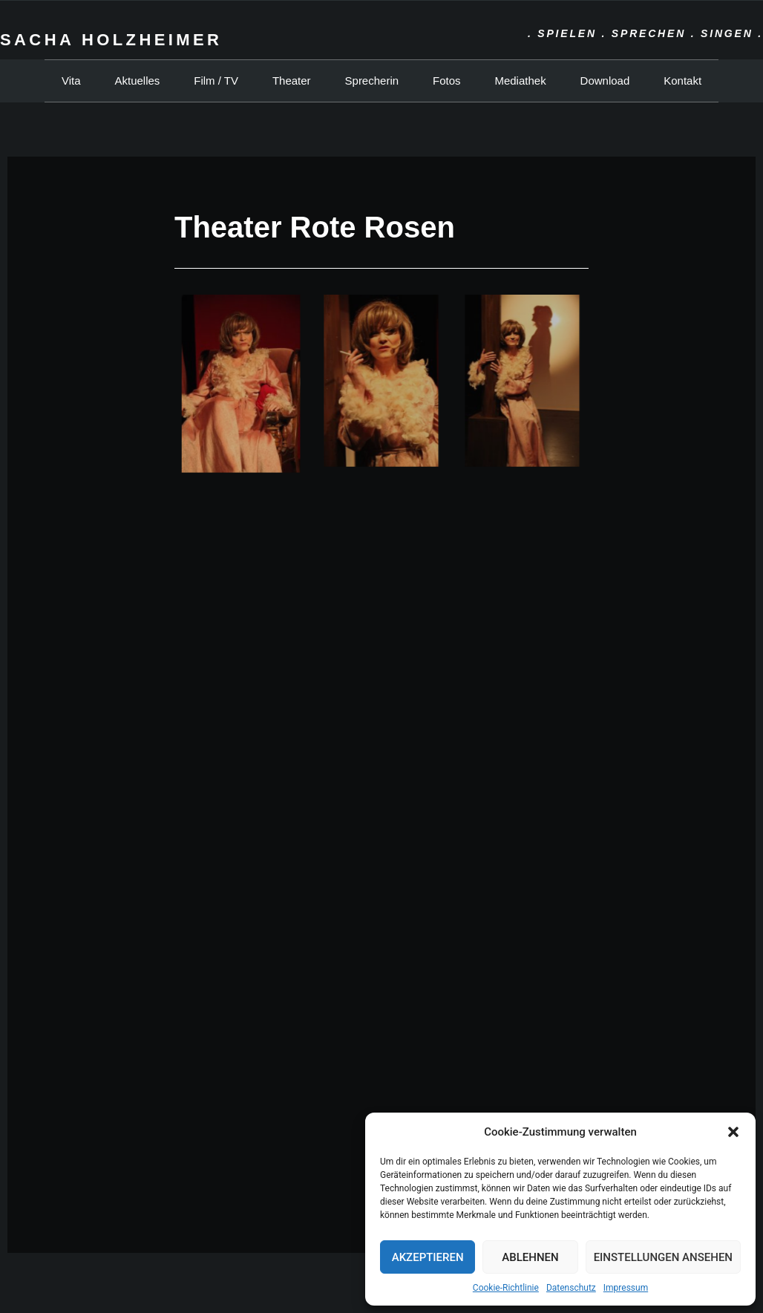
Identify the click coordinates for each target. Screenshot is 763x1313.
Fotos (447, 80)
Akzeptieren (428, 1257)
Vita (71, 80)
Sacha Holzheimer (111, 39)
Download (605, 80)
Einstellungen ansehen (663, 1257)
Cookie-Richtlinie (506, 1288)
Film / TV (216, 80)
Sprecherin (372, 80)
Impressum (625, 1288)
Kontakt (682, 80)
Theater (291, 80)
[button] (733, 1131)
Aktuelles (137, 80)
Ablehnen (530, 1257)
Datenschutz (571, 1288)
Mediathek (520, 80)
